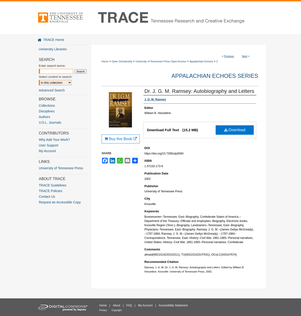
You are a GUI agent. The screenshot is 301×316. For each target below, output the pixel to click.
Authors (44, 117)
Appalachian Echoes (201, 61)
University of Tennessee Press (61, 168)
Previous (229, 56)
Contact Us (47, 196)
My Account (47, 151)
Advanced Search (52, 90)
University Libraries (53, 49)
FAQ (129, 305)
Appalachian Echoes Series (214, 76)
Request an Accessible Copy (60, 202)
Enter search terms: (52, 65)
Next (244, 56)
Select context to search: (55, 77)
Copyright (116, 310)
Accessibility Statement (173, 305)
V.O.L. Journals (50, 122)
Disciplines (47, 111)
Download (235, 130)
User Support (48, 145)
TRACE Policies (50, 191)
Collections (47, 105)
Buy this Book (120, 139)
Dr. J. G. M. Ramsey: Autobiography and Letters (199, 91)
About (116, 305)
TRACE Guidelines (53, 185)
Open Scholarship (122, 61)
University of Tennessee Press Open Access (160, 61)
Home (105, 61)
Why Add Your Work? (54, 140)
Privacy (103, 310)
